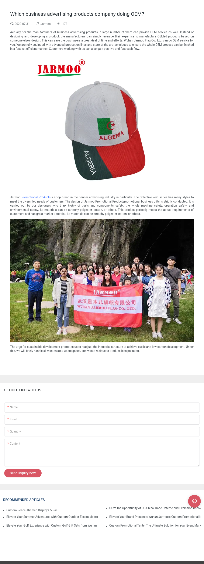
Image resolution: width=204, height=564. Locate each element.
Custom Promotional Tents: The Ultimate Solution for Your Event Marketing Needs (155, 525)
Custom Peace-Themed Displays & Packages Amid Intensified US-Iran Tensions (31, 510)
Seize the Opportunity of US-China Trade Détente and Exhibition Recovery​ (155, 508)
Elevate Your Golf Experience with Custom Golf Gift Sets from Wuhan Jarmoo (52, 525)
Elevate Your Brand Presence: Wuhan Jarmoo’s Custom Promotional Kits (155, 516)
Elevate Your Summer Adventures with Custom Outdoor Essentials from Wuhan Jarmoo (52, 516)
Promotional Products (36, 197)
